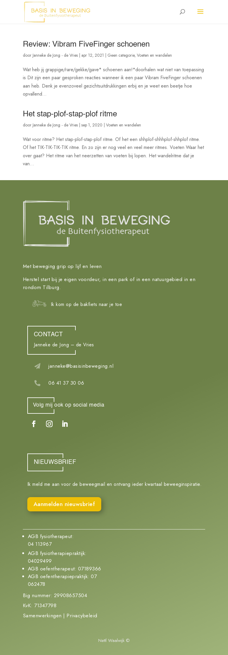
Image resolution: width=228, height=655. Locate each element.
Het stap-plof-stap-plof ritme (70, 114)
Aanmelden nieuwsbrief (64, 504)
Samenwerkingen (42, 615)
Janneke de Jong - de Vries (55, 55)
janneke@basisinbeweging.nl (80, 365)
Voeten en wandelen (154, 55)
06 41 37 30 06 (66, 382)
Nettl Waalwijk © (114, 640)
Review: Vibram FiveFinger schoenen (86, 44)
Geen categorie (120, 55)
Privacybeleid (81, 615)
